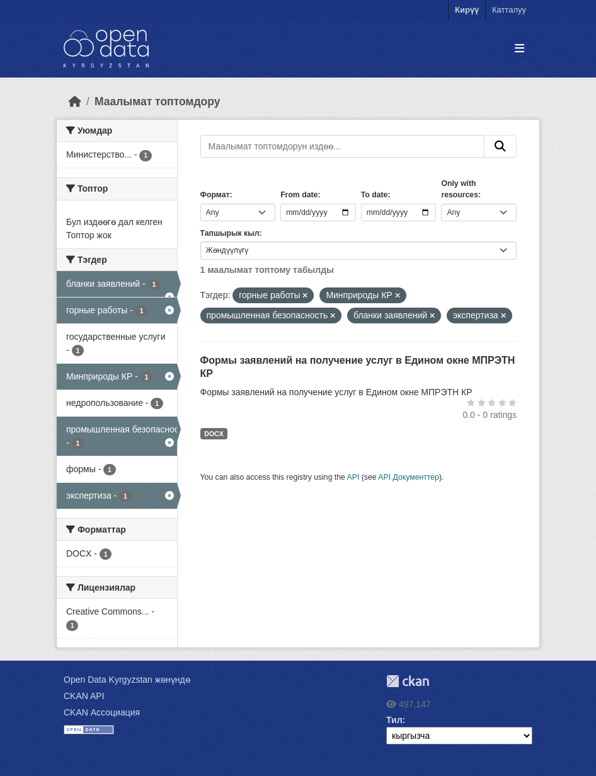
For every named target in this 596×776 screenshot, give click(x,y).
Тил (394, 720)
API (353, 477)
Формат (215, 194)
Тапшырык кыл (230, 233)
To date (374, 194)
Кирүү (467, 9)
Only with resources (459, 189)
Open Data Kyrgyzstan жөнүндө (127, 680)
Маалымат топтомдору (158, 101)
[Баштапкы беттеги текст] (75, 101)
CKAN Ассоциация (102, 712)
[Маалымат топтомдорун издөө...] (342, 146)
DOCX (213, 433)
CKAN (407, 681)
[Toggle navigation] (519, 49)
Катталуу (509, 9)
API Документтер (408, 477)
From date (299, 194)
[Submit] (500, 146)
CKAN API (84, 696)
